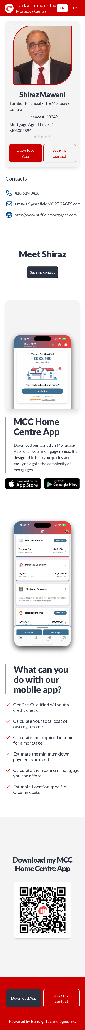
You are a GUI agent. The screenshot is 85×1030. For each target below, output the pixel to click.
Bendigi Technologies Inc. (53, 1021)
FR (75, 8)
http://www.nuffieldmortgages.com (45, 214)
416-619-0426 (27, 192)
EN (62, 8)
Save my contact (59, 153)
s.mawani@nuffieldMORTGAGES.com (47, 203)
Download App (25, 153)
